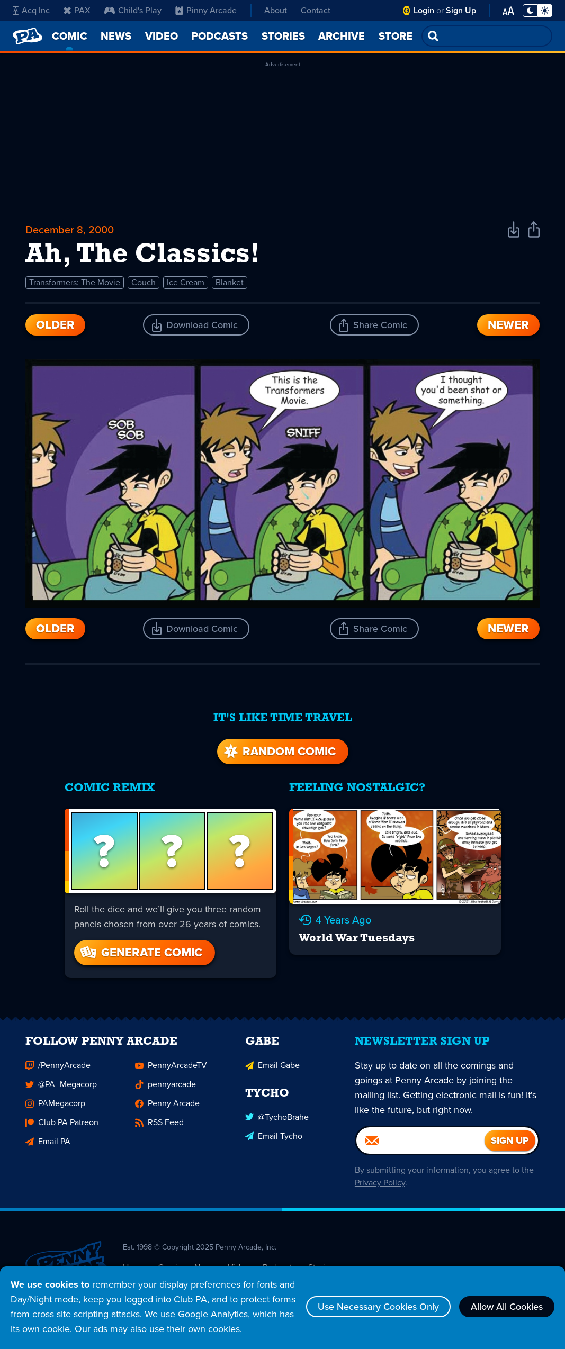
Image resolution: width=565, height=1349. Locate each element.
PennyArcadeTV (171, 1070)
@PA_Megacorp (61, 1089)
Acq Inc (31, 10)
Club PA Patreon (61, 1127)
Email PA (47, 1146)
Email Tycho (273, 1140)
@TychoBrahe (277, 1121)
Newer (508, 324)
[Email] (420, 1145)
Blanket (230, 282)
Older (55, 324)
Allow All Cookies (507, 1307)
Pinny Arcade (206, 10)
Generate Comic (140, 952)
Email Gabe (272, 1070)
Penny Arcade (167, 1108)
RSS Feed (159, 1127)
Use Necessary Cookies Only (378, 1307)
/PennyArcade (58, 1070)
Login (424, 10)
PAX (77, 10)
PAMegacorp (55, 1108)
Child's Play (133, 10)
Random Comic (278, 751)
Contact (315, 10)
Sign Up (461, 10)
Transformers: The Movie (74, 282)
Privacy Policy (380, 1187)
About (275, 10)
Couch (143, 282)
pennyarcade (165, 1089)
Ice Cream (185, 282)
